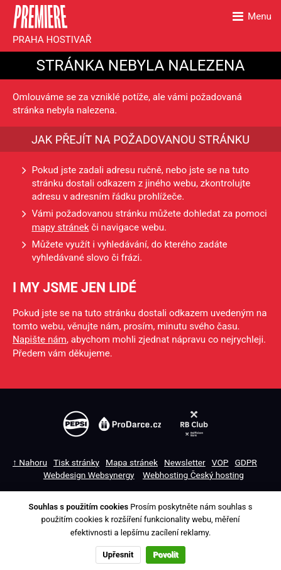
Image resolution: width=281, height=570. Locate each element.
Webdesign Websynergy (89, 475)
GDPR (245, 462)
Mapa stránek (132, 462)
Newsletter (185, 462)
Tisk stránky (76, 462)
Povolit (165, 554)
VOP (220, 462)
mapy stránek (60, 227)
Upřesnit (117, 554)
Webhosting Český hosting (193, 475)
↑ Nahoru (30, 462)
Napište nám (40, 339)
